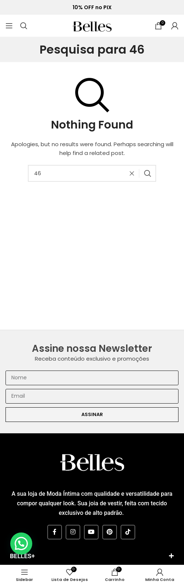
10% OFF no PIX (92, 7)
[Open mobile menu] (9, 25)
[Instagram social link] (73, 532)
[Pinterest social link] (109, 532)
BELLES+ (22, 556)
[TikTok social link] (128, 532)
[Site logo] (92, 25)
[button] (92, 557)
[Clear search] (133, 173)
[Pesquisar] (23, 25)
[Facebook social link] (54, 532)
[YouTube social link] (91, 532)
